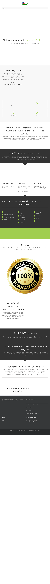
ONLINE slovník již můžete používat (32, 402)
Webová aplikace (29, 407)
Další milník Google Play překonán (32, 413)
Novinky (3, 420)
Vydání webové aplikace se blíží (32, 404)
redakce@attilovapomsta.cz (33, 421)
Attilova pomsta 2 (29, 410)
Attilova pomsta (31, 423)
